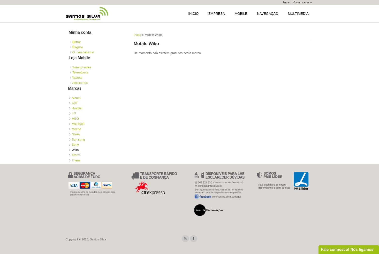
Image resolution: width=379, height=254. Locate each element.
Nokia (76, 134)
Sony (75, 144)
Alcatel (76, 98)
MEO (75, 118)
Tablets (77, 77)
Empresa (216, 14)
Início (193, 14)
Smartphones (81, 67)
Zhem (76, 160)
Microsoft (78, 124)
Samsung (78, 139)
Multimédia (298, 14)
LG (74, 113)
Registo (77, 47)
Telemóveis (80, 72)
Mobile (241, 14)
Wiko (75, 150)
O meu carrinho (302, 2)
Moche (76, 129)
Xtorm (76, 155)
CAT (75, 103)
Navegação (267, 14)
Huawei (77, 108)
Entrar (286, 2)
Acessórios (80, 83)
